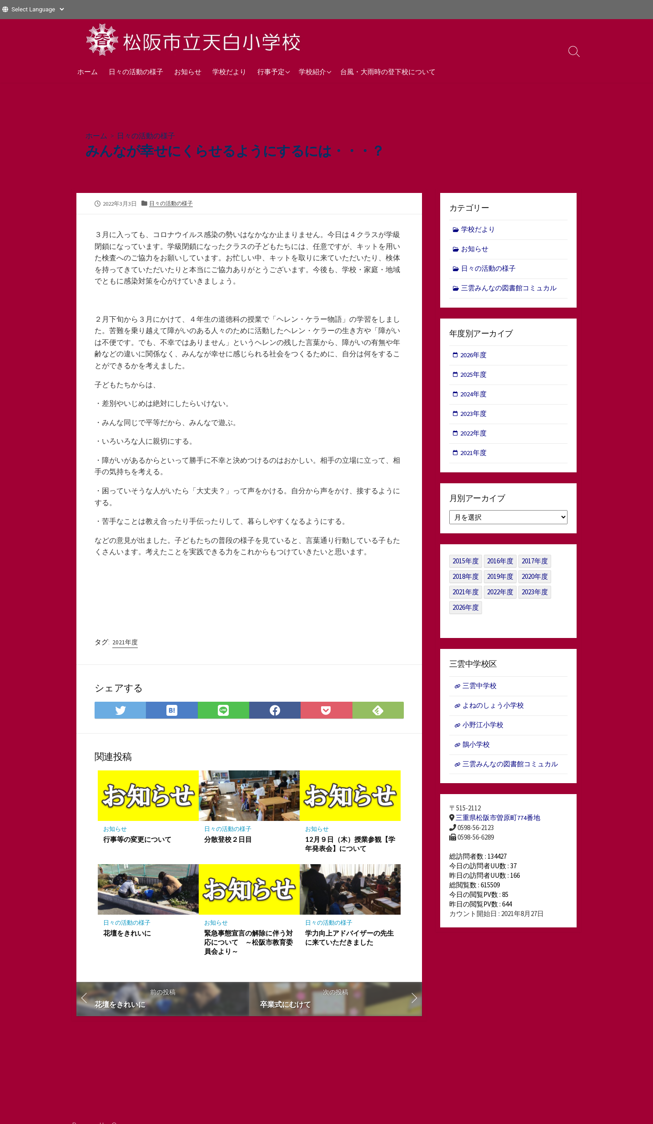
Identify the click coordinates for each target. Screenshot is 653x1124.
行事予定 (271, 71)
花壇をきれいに (127, 933)
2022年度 (474, 435)
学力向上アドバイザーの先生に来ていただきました (349, 937)
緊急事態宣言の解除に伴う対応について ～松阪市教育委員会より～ (248, 942)
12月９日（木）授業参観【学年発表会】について (343, 843)
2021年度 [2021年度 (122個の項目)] (465, 595)
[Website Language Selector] (37, 9)
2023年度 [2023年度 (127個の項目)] (535, 595)
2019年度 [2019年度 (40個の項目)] (500, 579)
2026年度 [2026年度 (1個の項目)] (465, 610)
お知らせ (187, 71)
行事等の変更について (137, 839)
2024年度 (474, 396)
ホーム (87, 71)
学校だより (229, 71)
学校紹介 (312, 71)
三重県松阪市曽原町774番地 (498, 822)
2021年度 (125, 642)
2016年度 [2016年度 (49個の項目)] (500, 564)
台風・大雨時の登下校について (388, 71)
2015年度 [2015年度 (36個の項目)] (465, 564)
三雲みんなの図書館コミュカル (509, 289)
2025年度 (474, 376)
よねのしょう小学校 (493, 708)
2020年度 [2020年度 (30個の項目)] (535, 579)
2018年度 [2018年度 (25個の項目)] (465, 579)
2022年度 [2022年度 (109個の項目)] (500, 595)
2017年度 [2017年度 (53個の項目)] (535, 564)
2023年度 (474, 416)
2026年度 (474, 356)
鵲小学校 (476, 748)
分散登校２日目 (228, 839)
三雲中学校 (479, 689)
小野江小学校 (482, 728)
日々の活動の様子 (136, 71)
